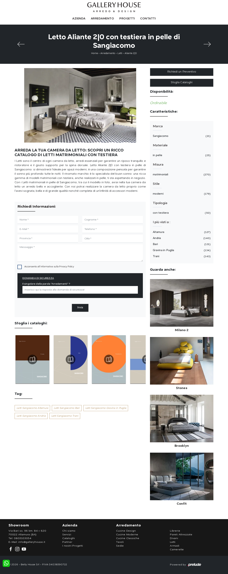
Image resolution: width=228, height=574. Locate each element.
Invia (80, 307)
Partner (67, 542)
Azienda (79, 18)
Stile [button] (156, 184)
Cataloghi (68, 538)
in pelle (181, 155)
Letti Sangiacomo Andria (31, 416)
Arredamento (102, 18)
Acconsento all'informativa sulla (49, 267)
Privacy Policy (66, 267)
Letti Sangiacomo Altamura (32, 408)
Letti (120, 53)
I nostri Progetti (72, 546)
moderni (181, 194)
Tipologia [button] (160, 203)
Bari (181, 244)
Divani (174, 538)
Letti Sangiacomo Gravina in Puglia (105, 408)
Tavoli (120, 542)
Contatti (148, 18)
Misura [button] (158, 164)
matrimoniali (181, 175)
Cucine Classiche (127, 538)
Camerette (177, 549)
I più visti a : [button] (161, 222)
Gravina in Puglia (181, 250)
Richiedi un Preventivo (181, 72)
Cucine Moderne (127, 534)
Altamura (181, 232)
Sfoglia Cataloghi (181, 82)
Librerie (175, 531)
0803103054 (22, 538)
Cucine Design (126, 531)
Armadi (174, 546)
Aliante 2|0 (131, 53)
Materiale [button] (160, 145)
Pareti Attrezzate (181, 534)
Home (94, 53)
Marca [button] (158, 126)
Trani (181, 256)
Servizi (66, 534)
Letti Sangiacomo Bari (66, 408)
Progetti (127, 18)
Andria (181, 238)
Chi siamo (69, 531)
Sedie (120, 546)
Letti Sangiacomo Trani (64, 416)
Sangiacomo (181, 136)
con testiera (181, 213)
